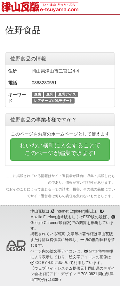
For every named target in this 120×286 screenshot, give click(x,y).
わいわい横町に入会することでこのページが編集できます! (60, 149)
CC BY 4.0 (44, 262)
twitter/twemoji (101, 251)
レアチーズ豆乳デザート (53, 101)
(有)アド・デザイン (59, 274)
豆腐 (37, 94)
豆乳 (49, 94)
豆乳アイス (67, 94)
